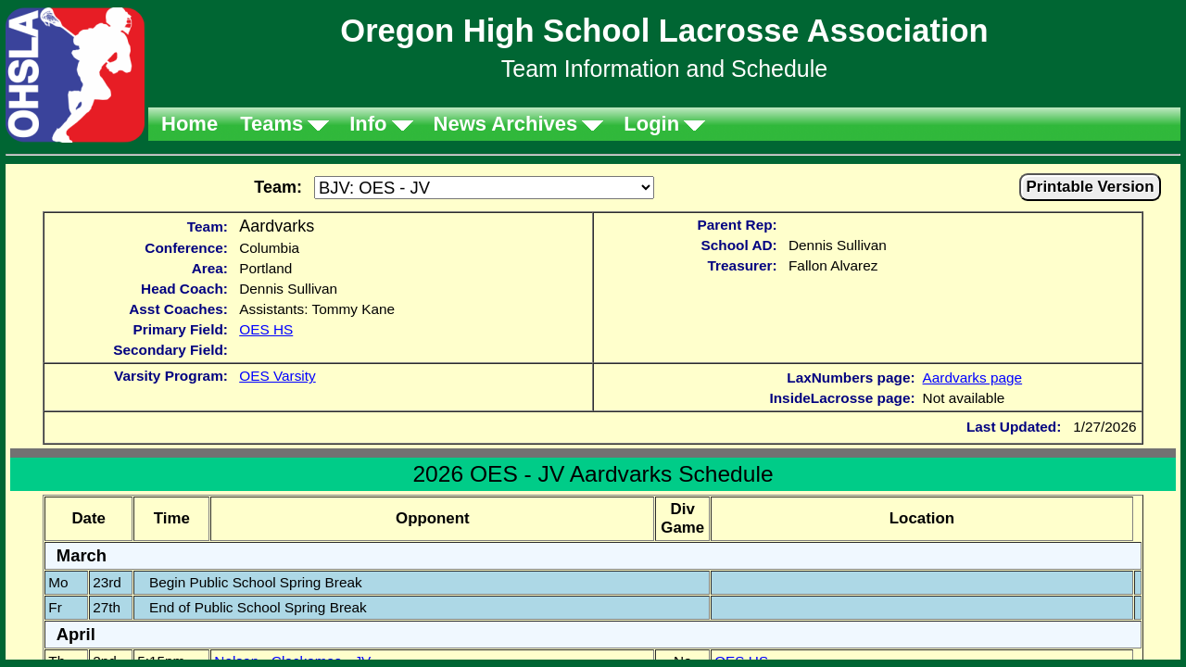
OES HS (266, 329)
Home (189, 123)
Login (651, 123)
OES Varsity (277, 376)
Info (367, 123)
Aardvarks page (973, 377)
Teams (271, 123)
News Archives (506, 123)
